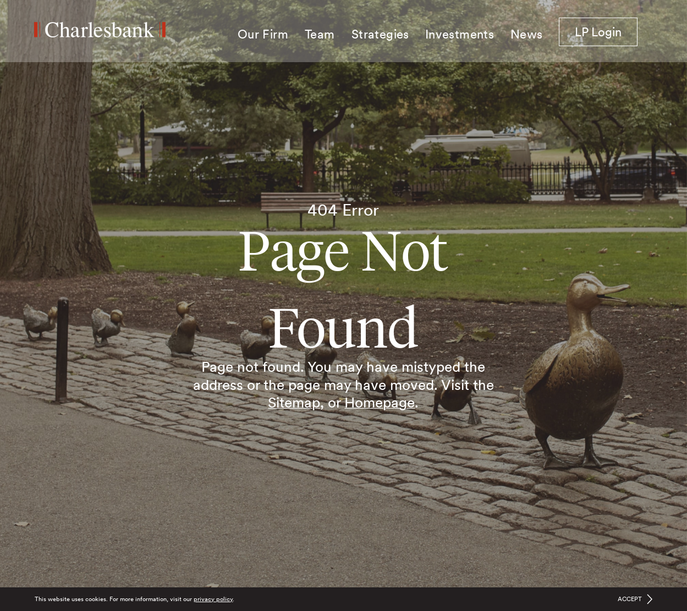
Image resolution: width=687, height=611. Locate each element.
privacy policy (213, 599)
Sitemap (294, 402)
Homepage (379, 402)
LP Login (606, 31)
